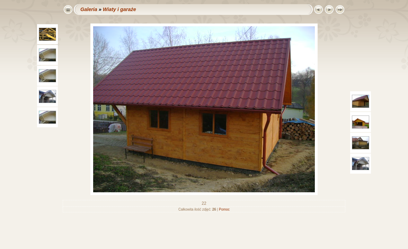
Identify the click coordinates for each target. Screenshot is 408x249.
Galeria (88, 9)
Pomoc (224, 209)
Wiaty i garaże (119, 9)
